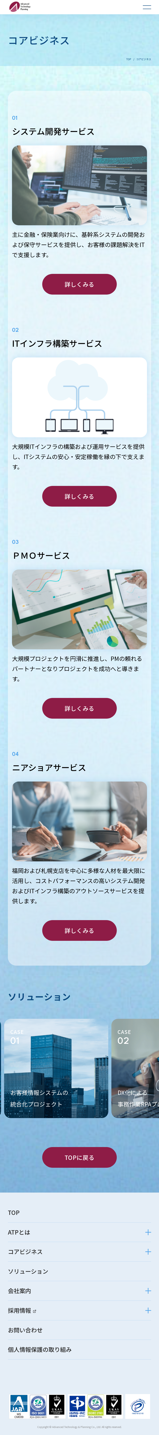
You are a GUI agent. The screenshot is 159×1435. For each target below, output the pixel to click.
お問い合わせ (25, 1330)
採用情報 (22, 1310)
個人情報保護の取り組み (40, 1349)
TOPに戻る (79, 1157)
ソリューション (28, 1271)
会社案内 (19, 1290)
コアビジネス (25, 1251)
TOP (128, 59)
